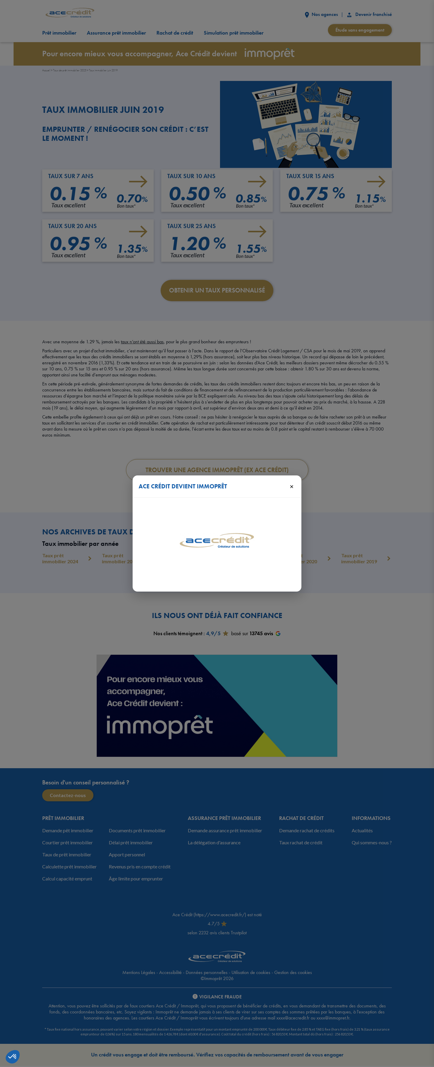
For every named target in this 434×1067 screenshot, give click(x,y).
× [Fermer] (292, 486)
